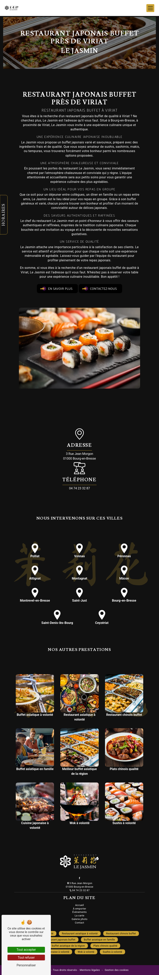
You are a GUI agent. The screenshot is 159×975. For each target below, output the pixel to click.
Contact (79, 922)
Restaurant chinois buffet (121, 933)
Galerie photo (79, 919)
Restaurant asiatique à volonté (80, 933)
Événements (79, 911)
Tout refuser (26, 957)
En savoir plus (57, 288)
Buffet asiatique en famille (99, 939)
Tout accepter (26, 950)
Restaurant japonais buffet (59, 939)
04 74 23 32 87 (79, 488)
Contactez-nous (100, 288)
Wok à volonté (86, 951)
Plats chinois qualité (105, 945)
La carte (79, 915)
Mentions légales (89, 969)
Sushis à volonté (112, 951)
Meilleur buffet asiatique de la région (63, 945)
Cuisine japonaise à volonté (53, 951)
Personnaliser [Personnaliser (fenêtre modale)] (26, 965)
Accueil (79, 905)
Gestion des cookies (116, 969)
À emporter (79, 908)
